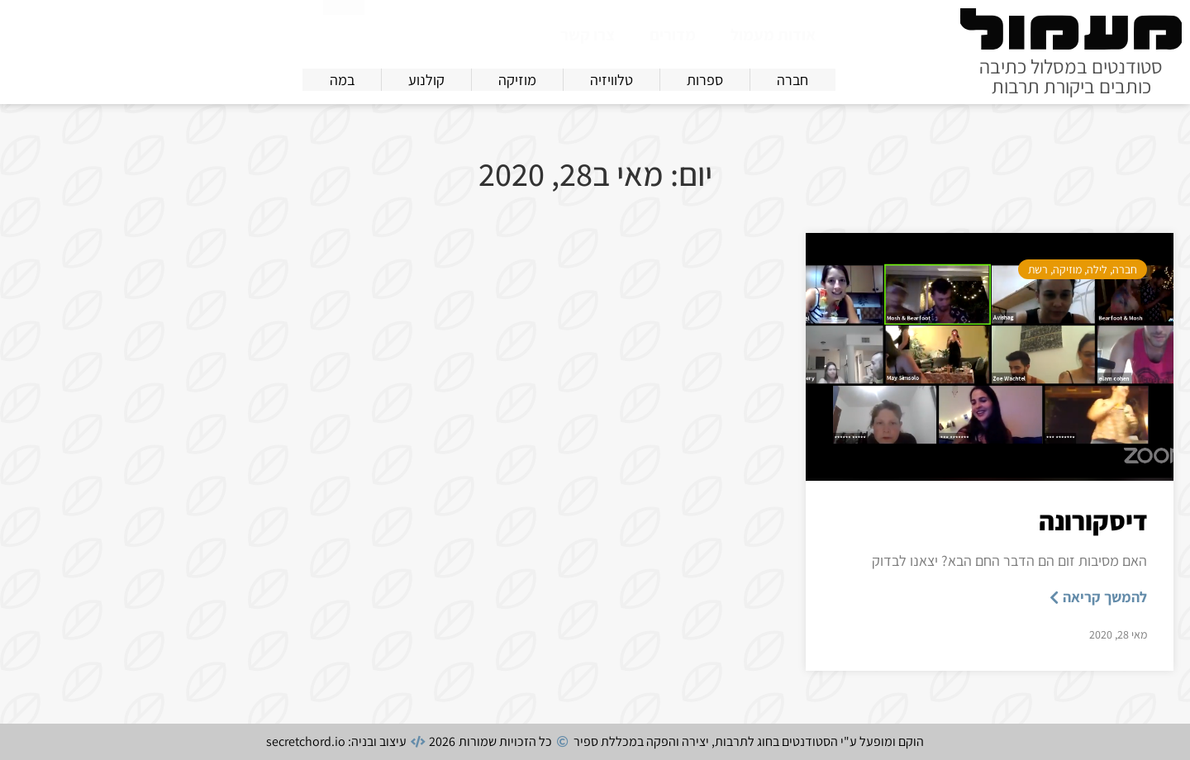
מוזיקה (1067, 269)
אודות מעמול (773, 34)
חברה (1124, 269)
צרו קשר (587, 34)
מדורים (673, 34)
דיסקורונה (1093, 520)
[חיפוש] (343, 31)
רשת (1038, 269)
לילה (1097, 269)
